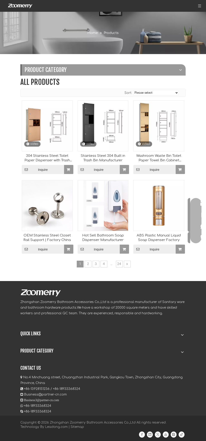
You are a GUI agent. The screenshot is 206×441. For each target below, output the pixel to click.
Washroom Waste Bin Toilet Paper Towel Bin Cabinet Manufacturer (158, 158)
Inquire (35, 169)
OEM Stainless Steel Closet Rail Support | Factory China (47, 238)
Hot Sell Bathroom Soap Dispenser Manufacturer (103, 238)
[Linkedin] (150, 434)
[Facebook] (142, 434)
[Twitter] (158, 434)
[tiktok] (181, 434)
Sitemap (77, 427)
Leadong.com (56, 427)
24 (119, 264)
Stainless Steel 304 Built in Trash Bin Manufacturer (103, 158)
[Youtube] (166, 434)
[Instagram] (174, 434)
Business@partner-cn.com (45, 394)
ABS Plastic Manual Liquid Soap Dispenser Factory (159, 238)
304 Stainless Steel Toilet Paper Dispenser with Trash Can (47, 158)
